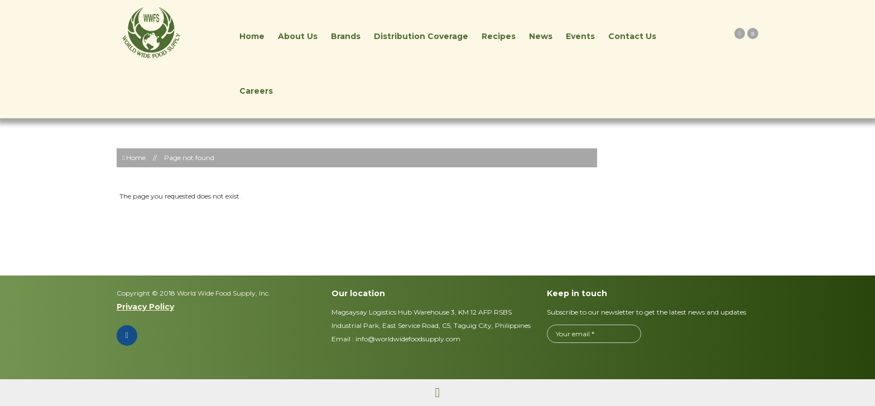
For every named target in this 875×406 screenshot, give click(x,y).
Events (580, 36)
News (540, 36)
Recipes (499, 36)
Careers (256, 91)
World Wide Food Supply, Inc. (222, 293)
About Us (298, 36)
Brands (345, 36)
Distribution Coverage (421, 36)
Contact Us (632, 36)
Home (252, 36)
